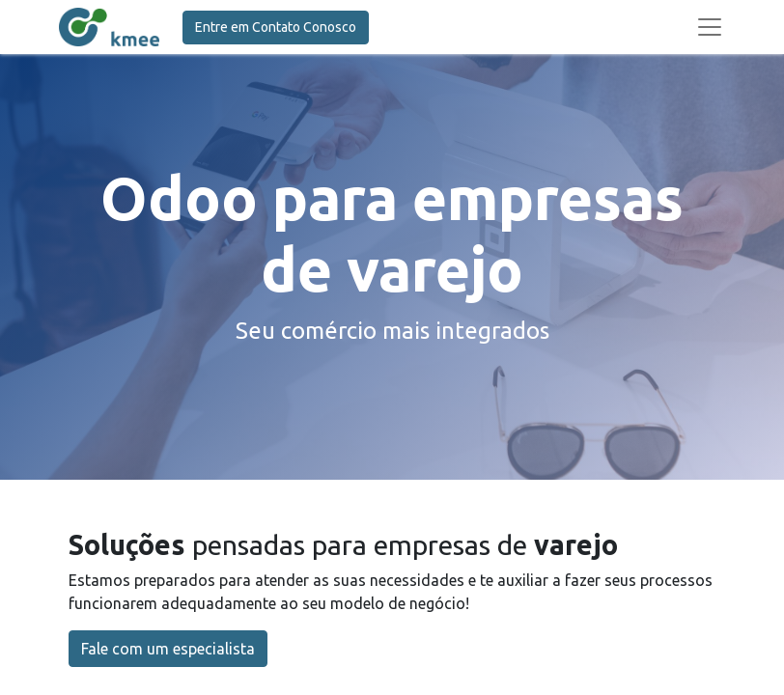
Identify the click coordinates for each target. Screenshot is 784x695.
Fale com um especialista (168, 648)
